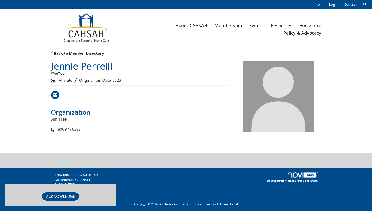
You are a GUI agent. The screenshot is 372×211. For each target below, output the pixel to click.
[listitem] (322, 4)
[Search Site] (365, 4)
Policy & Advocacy (302, 33)
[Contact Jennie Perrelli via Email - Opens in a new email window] (55, 94)
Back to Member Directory (77, 53)
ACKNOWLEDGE (60, 196)
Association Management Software (292, 177)
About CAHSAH (191, 25)
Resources (281, 25)
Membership (228, 25)
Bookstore (310, 25)
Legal (234, 204)
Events (256, 25)
